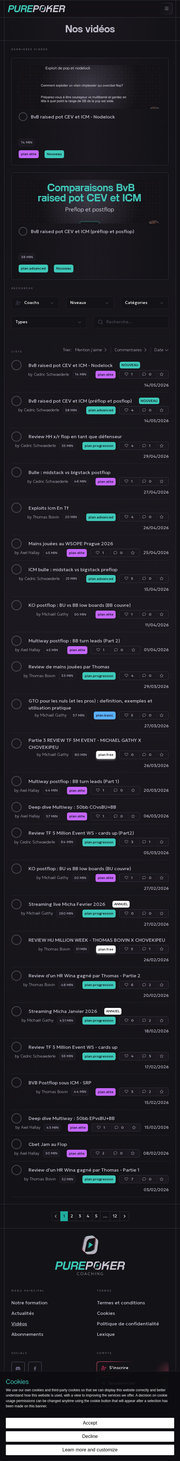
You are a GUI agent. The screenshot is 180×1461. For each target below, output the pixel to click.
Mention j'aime (91, 349)
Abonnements (27, 1334)
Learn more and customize (89, 1449)
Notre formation (29, 1303)
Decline (90, 1436)
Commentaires (130, 349)
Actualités (22, 1313)
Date (161, 349)
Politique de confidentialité (128, 1324)
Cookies (106, 1313)
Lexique (106, 1334)
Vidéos (19, 1324)
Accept (90, 1422)
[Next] (124, 1216)
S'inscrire (114, 1367)
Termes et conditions (121, 1303)
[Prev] (56, 1216)
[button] (35, 303)
